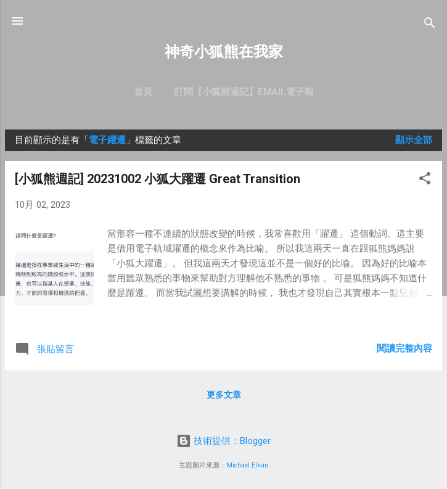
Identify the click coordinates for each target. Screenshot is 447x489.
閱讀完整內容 (404, 348)
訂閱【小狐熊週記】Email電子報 (244, 91)
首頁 (143, 91)
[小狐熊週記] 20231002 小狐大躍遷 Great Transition (157, 178)
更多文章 (224, 395)
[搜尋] (429, 25)
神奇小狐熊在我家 (224, 51)
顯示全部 (413, 140)
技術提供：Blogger (223, 440)
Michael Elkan (247, 465)
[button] (424, 180)
